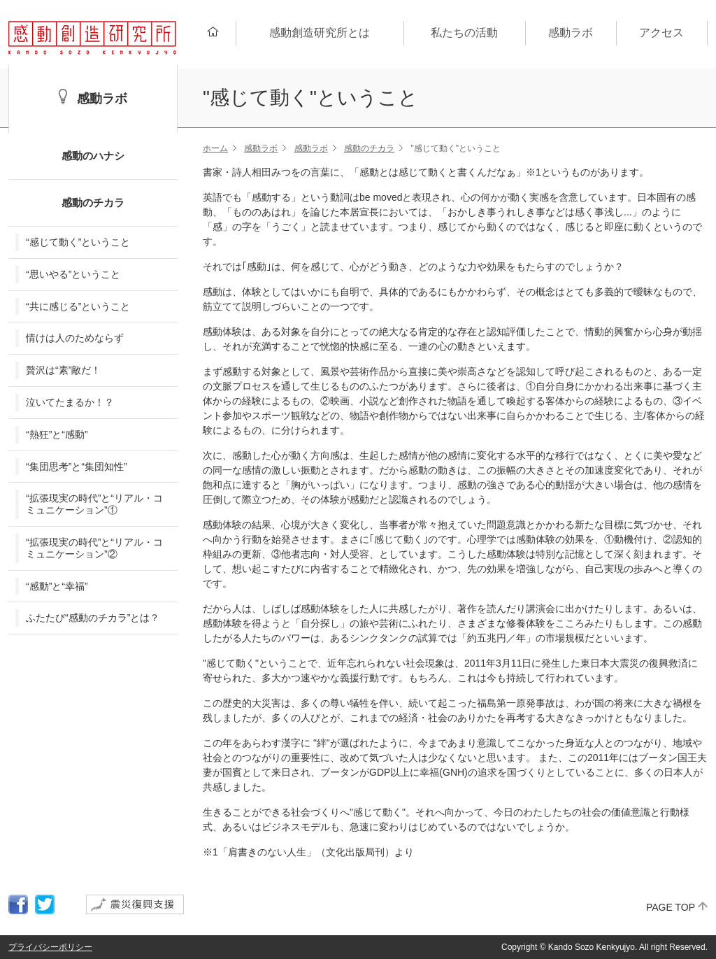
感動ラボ (261, 148)
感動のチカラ (369, 148)
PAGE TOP (670, 907)
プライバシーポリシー (50, 947)
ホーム (215, 148)
